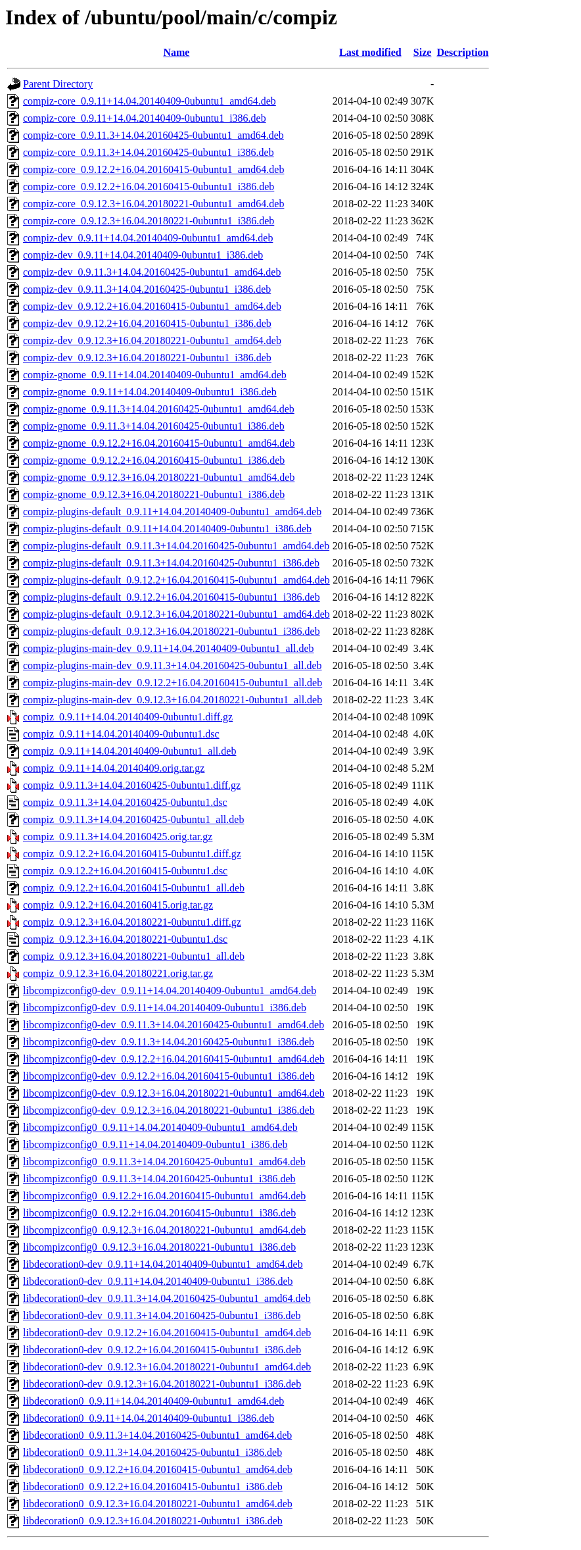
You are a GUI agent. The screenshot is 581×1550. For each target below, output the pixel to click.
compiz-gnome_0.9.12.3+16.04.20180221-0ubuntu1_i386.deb (154, 494)
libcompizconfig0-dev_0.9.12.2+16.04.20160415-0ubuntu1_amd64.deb (174, 1058)
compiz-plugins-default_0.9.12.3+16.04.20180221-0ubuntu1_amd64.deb (176, 614)
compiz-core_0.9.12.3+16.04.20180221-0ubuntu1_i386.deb (148, 220)
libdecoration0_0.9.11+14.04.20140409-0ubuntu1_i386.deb (148, 1418)
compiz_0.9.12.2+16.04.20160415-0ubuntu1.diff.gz (132, 853)
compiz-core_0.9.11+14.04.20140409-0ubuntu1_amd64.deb (149, 101)
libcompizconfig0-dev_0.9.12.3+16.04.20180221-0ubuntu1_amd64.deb (174, 1093)
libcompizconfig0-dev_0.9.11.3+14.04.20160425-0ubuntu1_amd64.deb (173, 1024)
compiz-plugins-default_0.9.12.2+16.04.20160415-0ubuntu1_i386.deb (171, 597)
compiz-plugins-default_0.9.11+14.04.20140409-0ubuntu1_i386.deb (167, 528)
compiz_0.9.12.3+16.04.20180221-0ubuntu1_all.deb (133, 956)
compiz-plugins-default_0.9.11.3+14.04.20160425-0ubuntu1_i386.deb (171, 562)
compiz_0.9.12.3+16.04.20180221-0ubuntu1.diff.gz (132, 922)
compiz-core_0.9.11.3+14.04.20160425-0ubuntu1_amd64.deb (153, 135)
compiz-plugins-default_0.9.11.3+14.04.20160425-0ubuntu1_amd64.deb (176, 545)
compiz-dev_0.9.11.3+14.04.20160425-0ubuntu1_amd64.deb (152, 272)
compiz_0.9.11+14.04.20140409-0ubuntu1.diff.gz (128, 716)
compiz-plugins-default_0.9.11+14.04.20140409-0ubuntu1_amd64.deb (172, 511)
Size (422, 52)
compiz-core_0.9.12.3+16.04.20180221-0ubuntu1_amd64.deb (153, 203)
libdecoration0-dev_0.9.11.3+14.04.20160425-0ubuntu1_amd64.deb (167, 1298)
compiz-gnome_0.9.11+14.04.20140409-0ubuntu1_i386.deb (150, 391)
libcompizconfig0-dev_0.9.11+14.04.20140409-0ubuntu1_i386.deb (164, 1007)
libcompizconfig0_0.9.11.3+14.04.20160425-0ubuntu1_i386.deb (159, 1178)
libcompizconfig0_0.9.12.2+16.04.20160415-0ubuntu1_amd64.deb (164, 1195)
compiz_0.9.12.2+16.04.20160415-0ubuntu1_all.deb (133, 887)
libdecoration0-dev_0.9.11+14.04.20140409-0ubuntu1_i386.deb (158, 1281)
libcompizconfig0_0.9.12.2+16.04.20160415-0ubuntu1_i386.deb (159, 1212)
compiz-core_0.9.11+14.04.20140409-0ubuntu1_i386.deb (144, 118)
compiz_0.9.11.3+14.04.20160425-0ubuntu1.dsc (125, 802)
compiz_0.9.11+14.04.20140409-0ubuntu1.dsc (121, 733)
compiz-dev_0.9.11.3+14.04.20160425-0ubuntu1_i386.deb (147, 289)
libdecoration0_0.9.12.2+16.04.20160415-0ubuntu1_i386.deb (153, 1486)
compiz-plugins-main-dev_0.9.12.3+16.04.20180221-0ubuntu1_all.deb (172, 699)
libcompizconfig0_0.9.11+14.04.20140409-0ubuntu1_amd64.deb (160, 1127)
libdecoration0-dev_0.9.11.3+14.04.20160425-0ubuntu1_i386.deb (162, 1315)
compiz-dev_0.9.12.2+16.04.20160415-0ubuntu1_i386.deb (147, 323)
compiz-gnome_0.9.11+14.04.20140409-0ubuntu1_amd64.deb (155, 374)
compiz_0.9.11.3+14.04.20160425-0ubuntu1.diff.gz (132, 785)
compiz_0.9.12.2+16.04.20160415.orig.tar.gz (118, 905)
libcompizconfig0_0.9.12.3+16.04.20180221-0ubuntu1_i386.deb (159, 1247)
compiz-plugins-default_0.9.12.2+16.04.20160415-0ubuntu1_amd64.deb (176, 580)
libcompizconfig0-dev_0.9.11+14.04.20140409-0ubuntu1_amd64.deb (169, 990)
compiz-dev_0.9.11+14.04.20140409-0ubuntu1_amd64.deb (148, 237)
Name (176, 52)
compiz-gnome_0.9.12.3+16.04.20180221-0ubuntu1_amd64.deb (158, 477)
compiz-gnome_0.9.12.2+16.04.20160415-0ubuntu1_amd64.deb (158, 443)
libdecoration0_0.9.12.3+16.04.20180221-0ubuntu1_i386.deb (153, 1520)
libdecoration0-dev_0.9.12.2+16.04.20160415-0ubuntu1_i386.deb (162, 1349)
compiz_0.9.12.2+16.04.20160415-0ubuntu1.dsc (125, 870)
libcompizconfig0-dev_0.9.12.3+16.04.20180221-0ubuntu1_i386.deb (169, 1110)
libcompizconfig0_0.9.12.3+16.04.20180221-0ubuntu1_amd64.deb (164, 1230)
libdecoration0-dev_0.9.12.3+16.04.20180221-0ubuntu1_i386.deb (162, 1383)
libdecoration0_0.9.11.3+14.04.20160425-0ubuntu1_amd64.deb (157, 1435)
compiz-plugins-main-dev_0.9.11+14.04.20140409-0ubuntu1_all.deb (168, 648)
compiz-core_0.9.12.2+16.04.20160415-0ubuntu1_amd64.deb (153, 169)
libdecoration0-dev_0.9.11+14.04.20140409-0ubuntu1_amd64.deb (163, 1264)
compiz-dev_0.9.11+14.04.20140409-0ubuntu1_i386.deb (143, 255)
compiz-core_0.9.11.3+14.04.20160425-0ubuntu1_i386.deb (148, 152)
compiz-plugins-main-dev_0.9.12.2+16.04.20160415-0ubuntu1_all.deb (172, 682)
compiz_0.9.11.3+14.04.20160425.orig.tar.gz (117, 836)
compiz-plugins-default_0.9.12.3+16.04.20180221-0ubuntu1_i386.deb (171, 631)
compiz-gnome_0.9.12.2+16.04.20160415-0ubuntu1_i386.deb (154, 460)
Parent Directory (58, 83)
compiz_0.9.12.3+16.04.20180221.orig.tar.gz (118, 973)
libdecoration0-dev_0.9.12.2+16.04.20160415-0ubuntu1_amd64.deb (167, 1332)
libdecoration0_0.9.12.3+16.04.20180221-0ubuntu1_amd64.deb (157, 1503)
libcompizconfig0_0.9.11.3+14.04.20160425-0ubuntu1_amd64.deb (164, 1161)
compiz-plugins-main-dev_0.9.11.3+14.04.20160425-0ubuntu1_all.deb (172, 665)
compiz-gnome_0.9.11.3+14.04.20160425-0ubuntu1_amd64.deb (158, 408)
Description (462, 52)
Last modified (370, 52)
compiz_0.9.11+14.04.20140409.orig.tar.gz (113, 768)
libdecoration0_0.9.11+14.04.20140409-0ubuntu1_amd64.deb (153, 1401)
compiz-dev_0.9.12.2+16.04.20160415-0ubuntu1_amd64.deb (152, 306)
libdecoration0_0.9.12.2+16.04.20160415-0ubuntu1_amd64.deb (157, 1469)
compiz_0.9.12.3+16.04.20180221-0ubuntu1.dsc (125, 939)
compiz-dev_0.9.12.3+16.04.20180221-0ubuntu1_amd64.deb (152, 340)
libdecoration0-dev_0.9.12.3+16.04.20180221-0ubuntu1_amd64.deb (167, 1366)
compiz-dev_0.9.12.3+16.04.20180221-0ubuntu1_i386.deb (147, 357)
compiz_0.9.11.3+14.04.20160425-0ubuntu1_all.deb (133, 819)
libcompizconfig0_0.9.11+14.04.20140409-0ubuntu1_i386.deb (155, 1144)
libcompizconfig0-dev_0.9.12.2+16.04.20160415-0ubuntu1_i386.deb (169, 1076)
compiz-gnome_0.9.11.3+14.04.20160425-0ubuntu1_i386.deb (154, 426)
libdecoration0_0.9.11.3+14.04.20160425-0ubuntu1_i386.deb (152, 1452)
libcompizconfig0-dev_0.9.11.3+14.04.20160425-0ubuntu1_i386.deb (168, 1041)
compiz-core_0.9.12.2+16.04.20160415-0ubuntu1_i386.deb (148, 186)
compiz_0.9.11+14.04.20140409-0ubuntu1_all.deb (129, 751)
